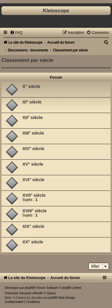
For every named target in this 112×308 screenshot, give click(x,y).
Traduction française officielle (23, 293)
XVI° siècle (33, 179)
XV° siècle (32, 164)
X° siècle (31, 86)
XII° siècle (32, 117)
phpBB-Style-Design (61, 297)
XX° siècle (32, 242)
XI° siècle (32, 102)
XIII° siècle (33, 133)
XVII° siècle (34, 195)
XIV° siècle (33, 148)
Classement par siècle (27, 60)
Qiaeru (51, 293)
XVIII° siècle (34, 210)
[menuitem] (16, 33)
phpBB (29, 287)
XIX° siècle (33, 226)
